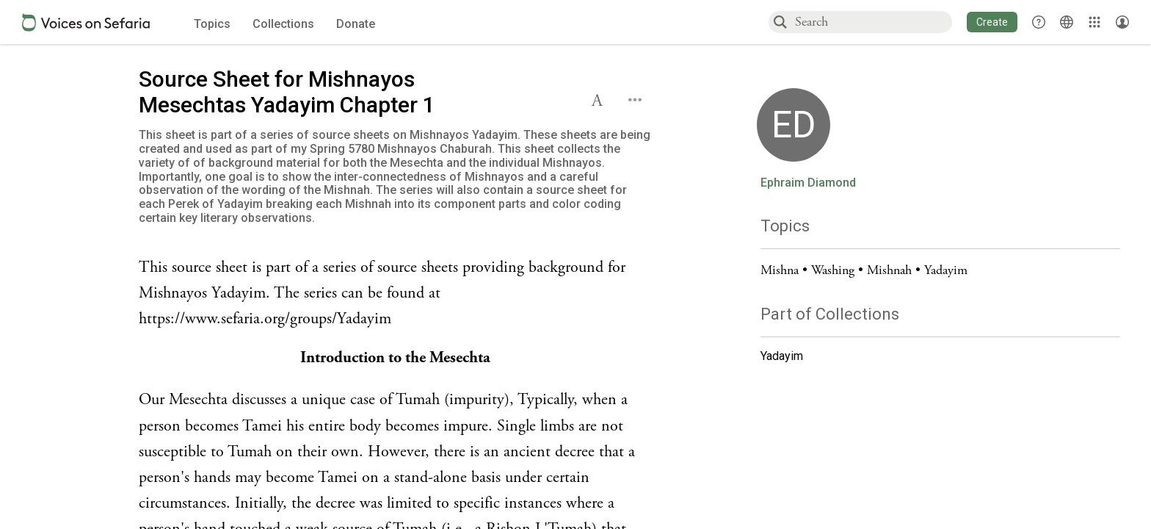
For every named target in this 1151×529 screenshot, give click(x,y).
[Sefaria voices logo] (86, 22)
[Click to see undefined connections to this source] (396, 294)
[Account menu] (1122, 22)
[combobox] (873, 21)
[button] (992, 22)
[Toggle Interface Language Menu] (1066, 22)
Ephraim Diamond (808, 183)
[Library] (1094, 22)
